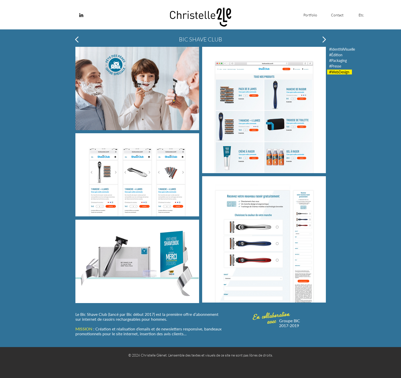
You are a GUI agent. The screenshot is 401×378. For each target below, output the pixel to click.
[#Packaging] (338, 60)
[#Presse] (336, 66)
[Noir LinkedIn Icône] (81, 15)
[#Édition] (336, 54)
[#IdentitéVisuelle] (342, 49)
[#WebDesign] (339, 72)
